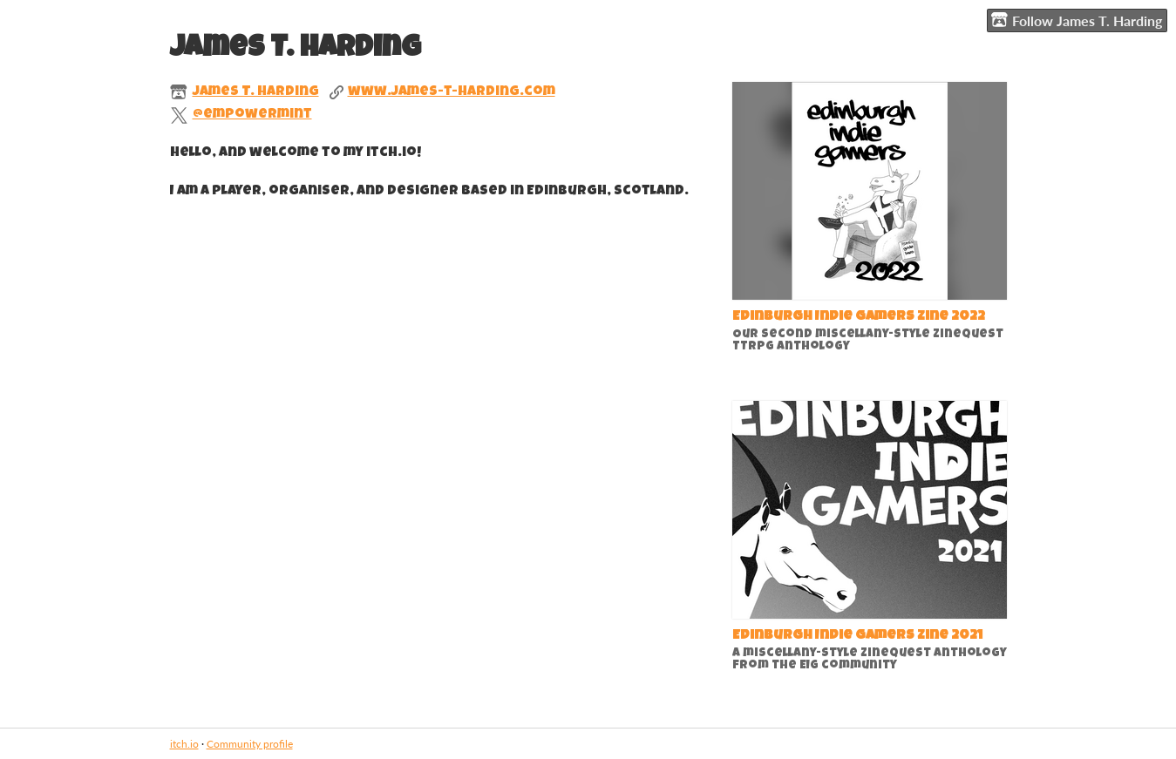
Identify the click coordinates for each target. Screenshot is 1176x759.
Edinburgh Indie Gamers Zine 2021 (857, 636)
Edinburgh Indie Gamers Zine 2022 (858, 317)
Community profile (250, 743)
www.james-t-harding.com (451, 92)
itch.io (184, 743)
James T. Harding (256, 92)
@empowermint (252, 115)
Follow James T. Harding (1076, 20)
